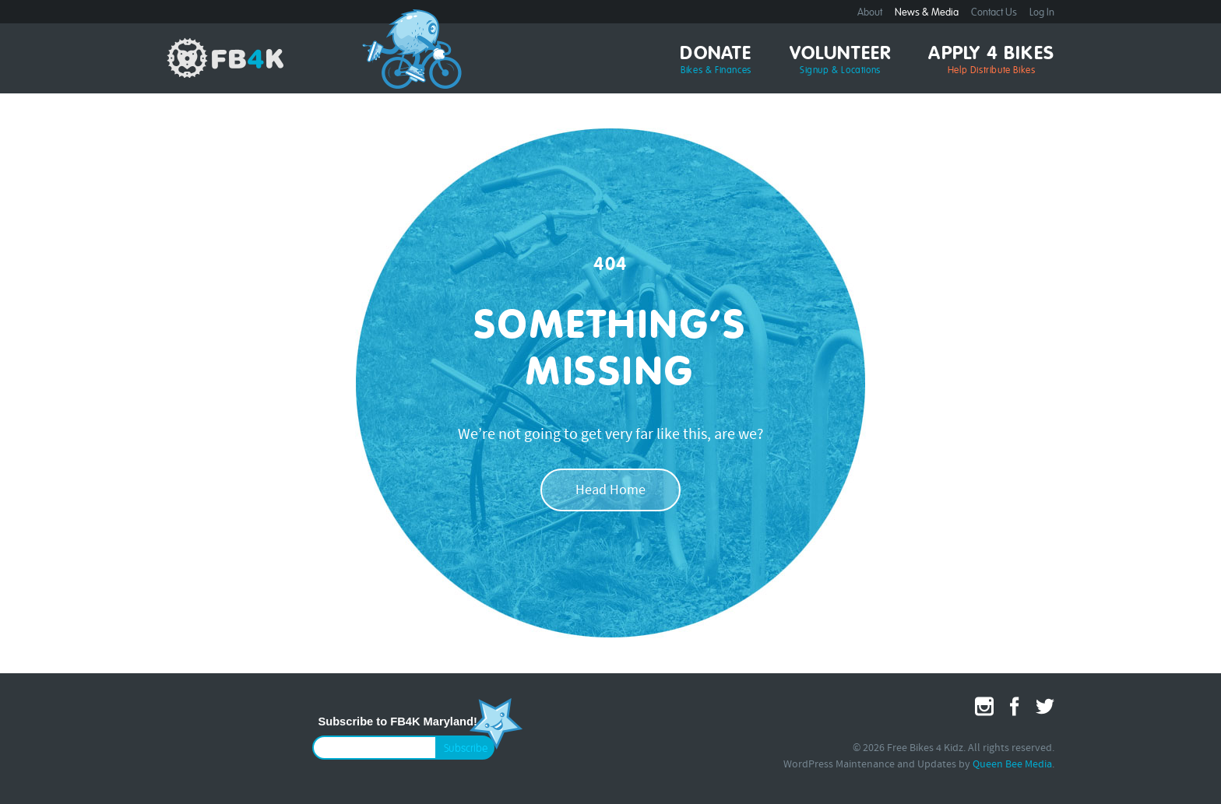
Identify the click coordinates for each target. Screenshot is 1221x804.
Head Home (610, 491)
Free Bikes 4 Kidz (225, 57)
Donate (715, 60)
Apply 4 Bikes (991, 60)
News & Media (927, 13)
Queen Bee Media (1012, 765)
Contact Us (994, 13)
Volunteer (841, 60)
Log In (1041, 13)
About (869, 13)
